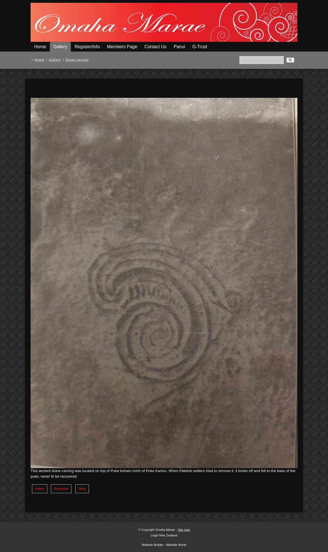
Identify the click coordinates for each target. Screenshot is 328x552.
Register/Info (87, 46)
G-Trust (199, 46)
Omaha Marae (165, 529)
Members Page (122, 46)
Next (82, 489)
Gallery (60, 46)
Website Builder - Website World (164, 544)
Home (40, 46)
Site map (184, 529)
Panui (179, 46)
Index (39, 489)
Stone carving (77, 59)
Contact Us (156, 46)
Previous (61, 489)
